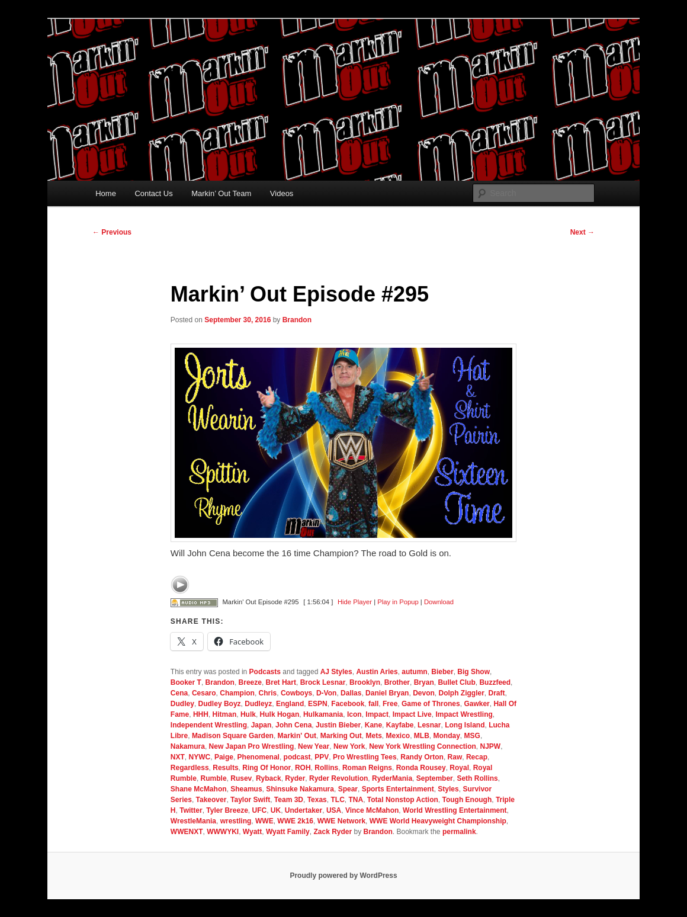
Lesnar (429, 725)
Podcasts (265, 672)
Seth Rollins (477, 778)
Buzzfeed (495, 682)
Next (582, 232)
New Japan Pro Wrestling (251, 746)
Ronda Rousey (421, 768)
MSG (472, 736)
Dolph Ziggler (461, 693)
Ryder (295, 778)
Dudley (182, 704)
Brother (397, 682)
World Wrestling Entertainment (455, 810)
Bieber (442, 672)
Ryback (268, 778)
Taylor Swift (250, 800)
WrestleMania (193, 821)
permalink (459, 832)
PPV (321, 757)
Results (225, 768)
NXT (178, 757)
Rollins (326, 768)
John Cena (293, 725)
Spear (348, 789)
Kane (373, 725)
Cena (179, 693)
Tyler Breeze (227, 810)
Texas (317, 800)
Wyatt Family (288, 832)
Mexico (398, 736)
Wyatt (252, 832)
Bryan (424, 682)
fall (373, 704)
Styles (448, 789)
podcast (297, 757)
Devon (424, 693)
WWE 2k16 (295, 821)
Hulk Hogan (280, 714)
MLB (421, 736)
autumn (414, 672)
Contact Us (153, 193)
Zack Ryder (332, 832)
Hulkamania (323, 714)
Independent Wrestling (209, 725)
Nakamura (188, 746)
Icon (354, 714)
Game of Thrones (431, 704)
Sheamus (246, 789)
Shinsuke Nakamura (300, 789)
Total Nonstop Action (402, 800)
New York (349, 746)
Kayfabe (400, 725)
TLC (337, 800)
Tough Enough (467, 800)
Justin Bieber (338, 725)
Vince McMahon (372, 810)
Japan (261, 725)
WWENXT (187, 832)
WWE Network (341, 821)
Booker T (186, 682)
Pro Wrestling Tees (365, 757)
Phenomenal (258, 757)
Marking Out (341, 736)
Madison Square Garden (233, 736)
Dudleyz (258, 704)
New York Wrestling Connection (422, 746)
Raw (455, 757)
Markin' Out (297, 736)
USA (333, 810)
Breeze (250, 682)
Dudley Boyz (219, 704)
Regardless (190, 768)
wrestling (236, 821)
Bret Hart (281, 682)
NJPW (490, 746)
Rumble (214, 778)
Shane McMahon (199, 789)
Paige (223, 757)
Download (439, 601)
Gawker (476, 704)
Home (105, 193)
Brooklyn (364, 682)
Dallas (351, 693)
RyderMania (392, 778)
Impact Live (412, 714)
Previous (111, 232)
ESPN (318, 704)
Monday (447, 736)
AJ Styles (336, 672)
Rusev (241, 778)
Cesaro (204, 693)
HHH (200, 714)
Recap (476, 757)
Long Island (464, 725)
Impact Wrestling (463, 714)
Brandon (297, 320)
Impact (377, 714)
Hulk (248, 714)
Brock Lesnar (323, 682)
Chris (268, 693)
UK (276, 810)
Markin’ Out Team (221, 193)
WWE (264, 821)
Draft (496, 693)
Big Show (473, 672)
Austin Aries (376, 672)
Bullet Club (456, 682)
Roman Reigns (367, 768)
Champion (237, 693)
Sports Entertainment (398, 789)
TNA (355, 800)
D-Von (326, 693)
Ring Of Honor (266, 768)
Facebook (347, 704)
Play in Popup (397, 601)
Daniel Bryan (387, 693)
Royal (459, 768)
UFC (259, 810)
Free (390, 704)
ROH (303, 768)
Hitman (225, 714)
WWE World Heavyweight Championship (438, 821)
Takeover (211, 800)
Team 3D (288, 800)
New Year (313, 746)
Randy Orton (422, 757)
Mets (373, 736)
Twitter (190, 810)
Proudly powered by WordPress (343, 875)
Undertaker (303, 810)
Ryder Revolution (338, 778)
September (434, 778)
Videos (282, 193)
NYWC (200, 757)
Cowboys (296, 693)
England (290, 704)
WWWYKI (223, 832)
